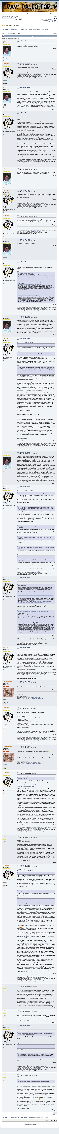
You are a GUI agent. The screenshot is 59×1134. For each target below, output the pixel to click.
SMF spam (25, 1124)
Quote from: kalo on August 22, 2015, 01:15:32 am (26, 1031)
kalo (5, 836)
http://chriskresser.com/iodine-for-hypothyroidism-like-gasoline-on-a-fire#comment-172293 (33, 611)
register (16, 16)
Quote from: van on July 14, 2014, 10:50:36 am (25, 490)
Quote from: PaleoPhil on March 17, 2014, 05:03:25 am (27, 583)
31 (9, 33)
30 (8, 33)
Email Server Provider (36, 697)
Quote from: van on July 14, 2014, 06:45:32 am (25, 342)
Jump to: (47, 1120)
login (13, 16)
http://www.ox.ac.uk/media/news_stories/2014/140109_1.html (28, 295)
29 (6, 33)
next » (56, 31)
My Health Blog (28, 698)
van (5, 41)
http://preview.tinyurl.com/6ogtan (35, 75)
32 (10, 33)
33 (11, 33)
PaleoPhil (6, 63)
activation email (12, 17)
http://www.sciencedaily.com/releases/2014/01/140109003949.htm (29, 284)
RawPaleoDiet (54, 20)
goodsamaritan (8, 681)
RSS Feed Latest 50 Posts (52, 21)
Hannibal (38, 29)
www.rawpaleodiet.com (52, 19)
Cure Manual (23, 698)
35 (14, 33)
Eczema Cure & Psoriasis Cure (37, 698)
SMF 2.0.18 (25, 1130)
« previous (53, 31)
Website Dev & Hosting (26, 697)
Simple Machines (35, 1130)
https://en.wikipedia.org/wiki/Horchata (29, 936)
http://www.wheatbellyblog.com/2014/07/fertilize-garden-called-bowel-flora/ (33, 417)
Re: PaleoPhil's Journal (25, 40)
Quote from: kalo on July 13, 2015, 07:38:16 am (25, 870)
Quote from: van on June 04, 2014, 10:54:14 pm (25, 776)
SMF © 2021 (29, 1130)
